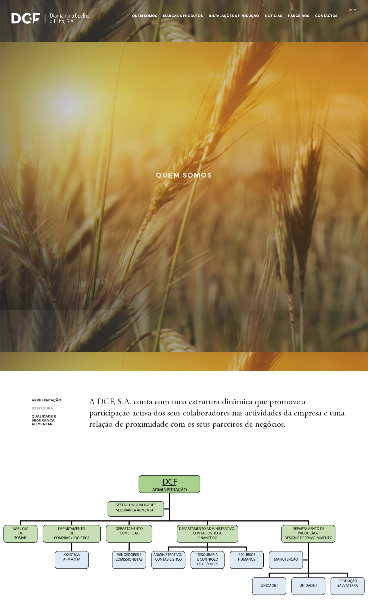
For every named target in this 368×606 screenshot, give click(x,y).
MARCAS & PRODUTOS (183, 16)
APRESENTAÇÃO (46, 400)
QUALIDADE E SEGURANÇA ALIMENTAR (44, 420)
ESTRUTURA (42, 408)
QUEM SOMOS (144, 16)
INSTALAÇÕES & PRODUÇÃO (234, 16)
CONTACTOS (326, 16)
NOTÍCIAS (273, 16)
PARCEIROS (298, 16)
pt (352, 10)
